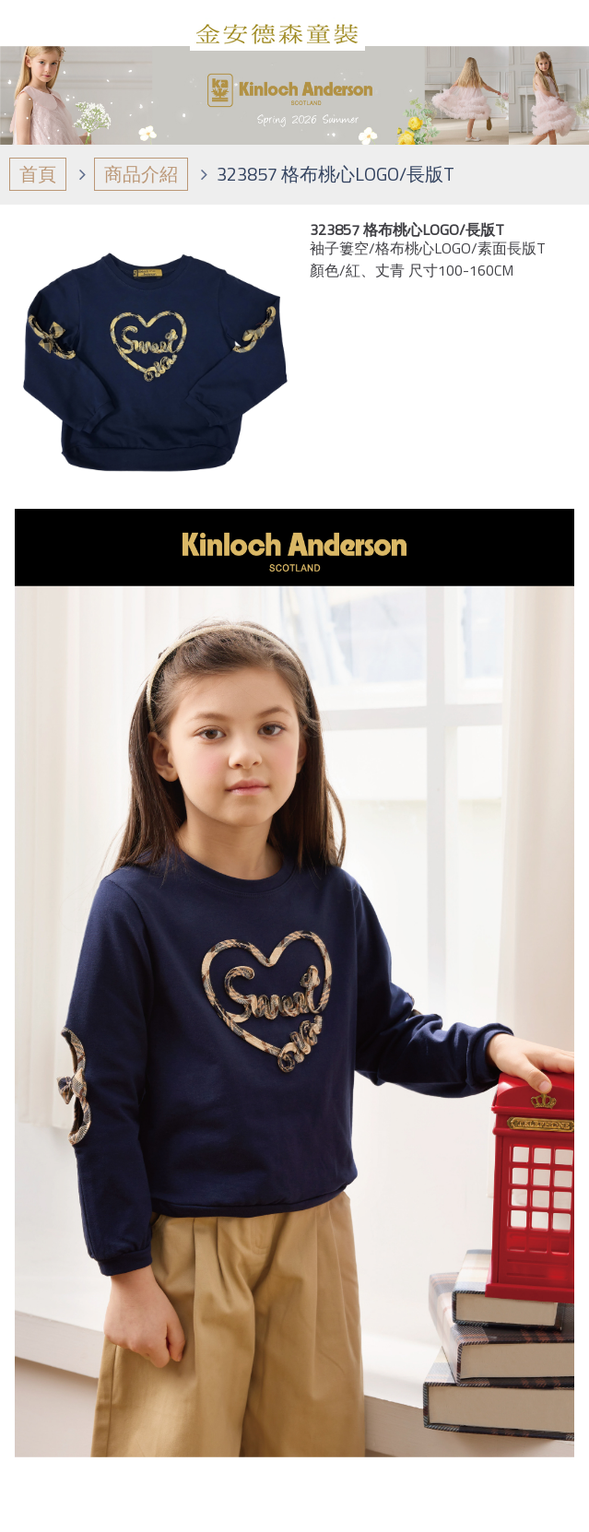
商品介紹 (141, 173)
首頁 (37, 173)
